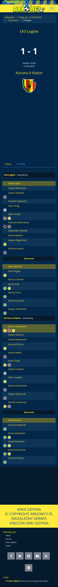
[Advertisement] (29, 125)
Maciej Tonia (14, 292)
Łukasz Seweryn (16, 192)
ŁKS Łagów (29, 31)
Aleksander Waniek (17, 230)
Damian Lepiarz (16, 248)
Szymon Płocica (16, 458)
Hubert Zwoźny (16, 334)
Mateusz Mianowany (18, 222)
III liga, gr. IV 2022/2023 (30, 17)
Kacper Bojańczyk (17, 393)
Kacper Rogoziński (17, 240)
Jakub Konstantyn (17, 449)
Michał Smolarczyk (17, 402)
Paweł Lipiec (14, 183)
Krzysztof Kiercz (16, 344)
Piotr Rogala (14, 271)
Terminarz (13, 20)
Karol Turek (14, 360)
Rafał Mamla (14, 420)
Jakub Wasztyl (15, 266)
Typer (8, 545)
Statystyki (9, 17)
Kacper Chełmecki (17, 309)
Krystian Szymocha (17, 201)
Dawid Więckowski (17, 339)
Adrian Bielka (14, 352)
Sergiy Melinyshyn (17, 188)
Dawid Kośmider (16, 441)
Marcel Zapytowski (17, 326)
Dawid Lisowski (16, 369)
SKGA (8, 535)
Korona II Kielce (29, 72)
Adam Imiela (14, 214)
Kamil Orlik (13, 284)
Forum (9, 539)
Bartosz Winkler (16, 279)
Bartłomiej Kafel (16, 300)
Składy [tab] (8, 164)
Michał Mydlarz (15, 235)
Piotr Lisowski (15, 377)
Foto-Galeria (11, 542)
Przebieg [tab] (21, 164)
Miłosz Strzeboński (17, 385)
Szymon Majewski (17, 424)
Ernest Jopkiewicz (17, 433)
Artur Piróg (13, 205)
